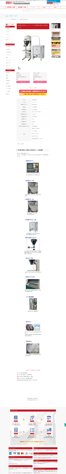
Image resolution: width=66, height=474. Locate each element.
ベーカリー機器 (8, 88)
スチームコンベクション (9, 42)
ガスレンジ (7, 31)
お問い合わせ (35, 3)
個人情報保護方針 (36, 465)
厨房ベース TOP (25, 3)
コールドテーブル (8, 54)
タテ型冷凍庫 (8, 49)
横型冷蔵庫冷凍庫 (22, 8)
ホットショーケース (9, 68)
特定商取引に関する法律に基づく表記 (39, 466)
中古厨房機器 (34, 0)
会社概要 (29, 3)
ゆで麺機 (7, 83)
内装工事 (31, 0)
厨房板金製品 (8, 80)
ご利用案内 (32, 3)
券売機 (7, 75)
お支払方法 (39, 3)
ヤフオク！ (38, 0)
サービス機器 (8, 91)
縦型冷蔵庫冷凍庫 (11, 8)
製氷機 (7, 57)
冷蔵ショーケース (8, 62)
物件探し (28, 0)
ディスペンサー (8, 60)
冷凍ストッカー (8, 65)
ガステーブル (8, 34)
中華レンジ (7, 39)
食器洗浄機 (7, 72)
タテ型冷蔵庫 (8, 46)
